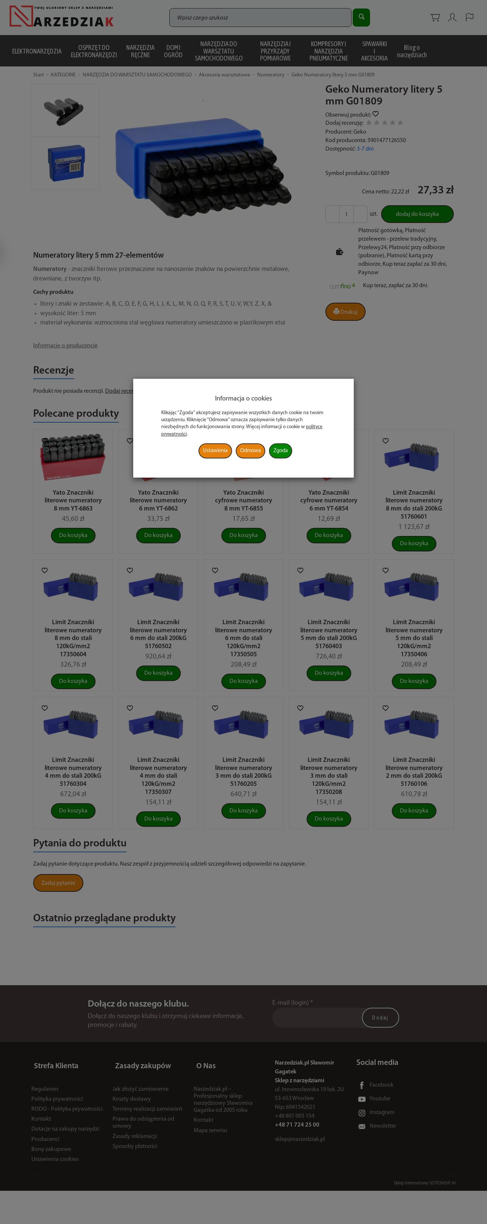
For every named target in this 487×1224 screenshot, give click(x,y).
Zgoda (280, 451)
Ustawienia (215, 451)
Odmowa (250, 451)
